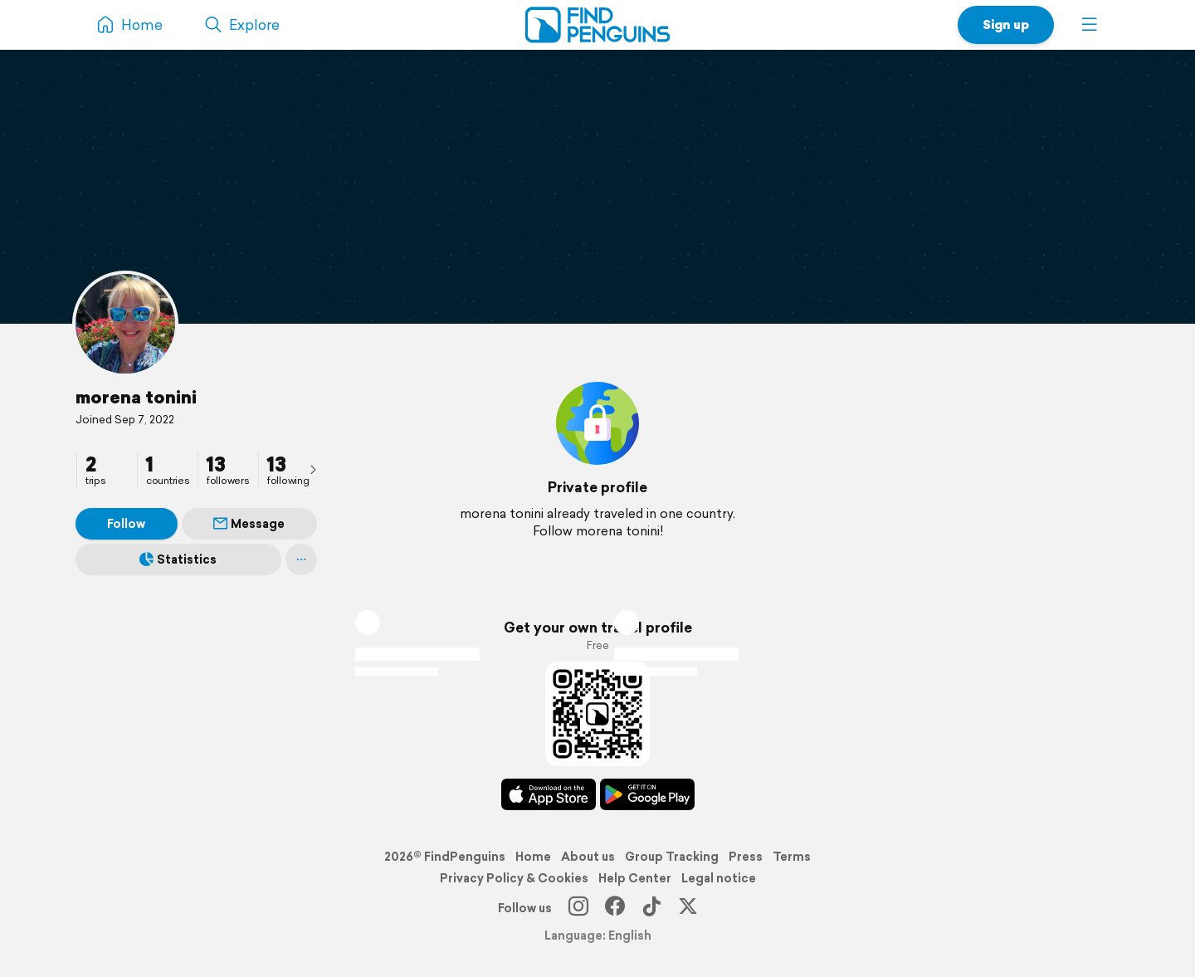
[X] (688, 908)
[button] (1089, 25)
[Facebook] (615, 908)
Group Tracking (672, 856)
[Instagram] (578, 908)
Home (533, 856)
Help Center (634, 878)
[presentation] (313, 469)
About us (588, 856)
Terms (792, 856)
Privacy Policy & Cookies (514, 878)
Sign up (1006, 24)
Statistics (178, 559)
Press (746, 856)
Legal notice (718, 878)
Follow (126, 523)
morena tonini (136, 396)
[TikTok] (651, 908)
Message (249, 523)
